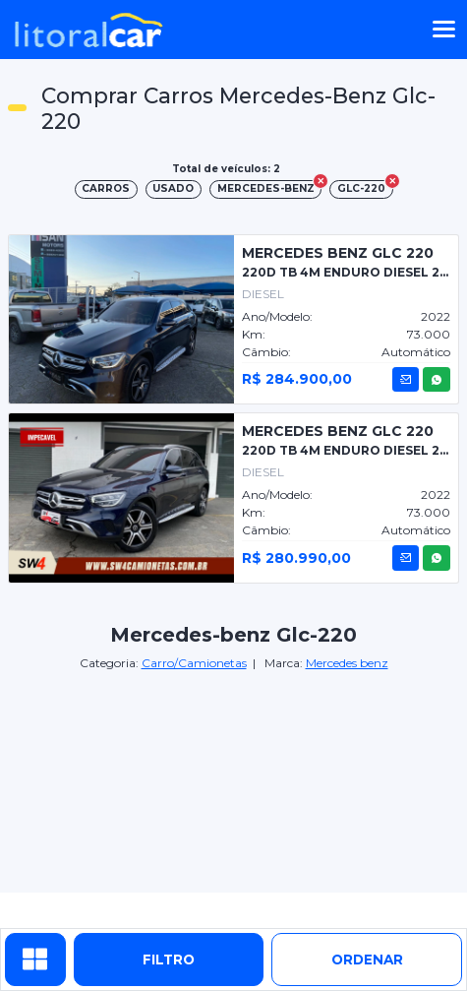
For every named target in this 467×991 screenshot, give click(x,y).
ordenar (367, 959)
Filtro (169, 959)
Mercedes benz (347, 662)
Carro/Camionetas (194, 662)
